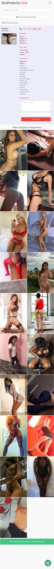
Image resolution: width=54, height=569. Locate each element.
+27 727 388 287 (31, 28)
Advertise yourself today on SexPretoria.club (27, 541)
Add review (36, 119)
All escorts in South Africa (26, 17)
